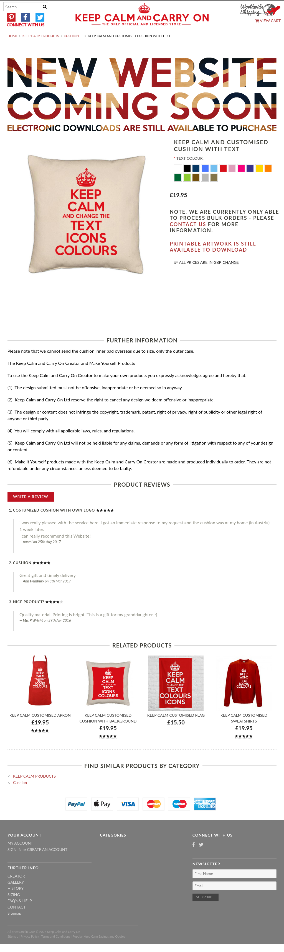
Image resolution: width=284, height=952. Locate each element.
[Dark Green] (178, 190)
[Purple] (250, 181)
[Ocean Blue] (214, 181)
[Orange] (268, 181)
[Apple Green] (187, 190)
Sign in (14, 862)
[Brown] (196, 190)
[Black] (187, 181)
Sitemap (14, 926)
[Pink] (232, 181)
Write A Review (30, 509)
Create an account (47, 862)
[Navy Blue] (196, 181)
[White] (178, 181)
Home (12, 49)
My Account (20, 856)
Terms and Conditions (55, 949)
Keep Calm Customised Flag (176, 728)
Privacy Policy (30, 949)
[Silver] (205, 190)
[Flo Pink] (241, 181)
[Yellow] (259, 181)
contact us (188, 237)
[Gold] (214, 190)
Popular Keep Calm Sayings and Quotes (99, 949)
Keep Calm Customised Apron (40, 728)
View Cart (268, 20)
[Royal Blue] (205, 181)
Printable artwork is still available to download (213, 260)
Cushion (71, 49)
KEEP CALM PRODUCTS (40, 49)
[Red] (223, 181)
